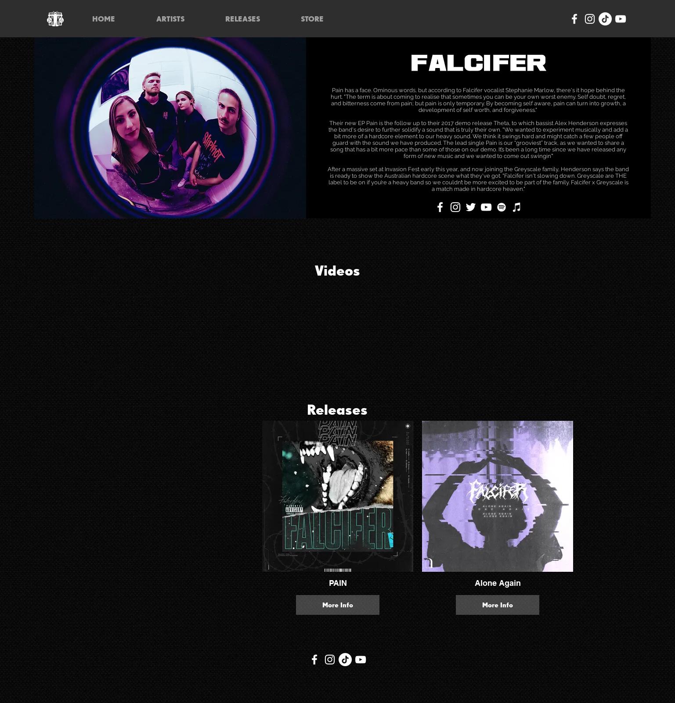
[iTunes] (516, 207)
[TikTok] (605, 18)
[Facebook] (574, 18)
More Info (337, 605)
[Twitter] (470, 207)
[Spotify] (501, 207)
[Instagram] (589, 18)
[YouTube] (620, 18)
